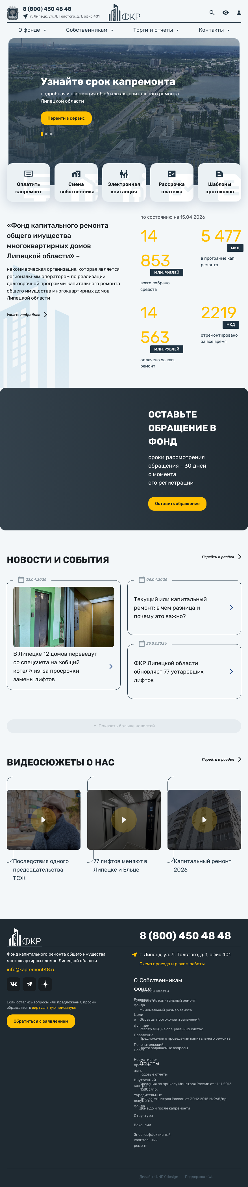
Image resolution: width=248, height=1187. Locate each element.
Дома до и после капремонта (165, 1108)
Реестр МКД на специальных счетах (171, 1029)
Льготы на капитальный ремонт (168, 1000)
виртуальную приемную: (54, 1007)
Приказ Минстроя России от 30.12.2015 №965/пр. (183, 1099)
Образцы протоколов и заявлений (170, 1019)
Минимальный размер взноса (166, 1010)
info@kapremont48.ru (31, 969)
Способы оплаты (154, 991)
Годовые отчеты (153, 1074)
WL (210, 1177)
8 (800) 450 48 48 (47, 9)
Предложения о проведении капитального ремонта (185, 1038)
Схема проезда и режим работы (172, 963)
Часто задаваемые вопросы (164, 1048)
